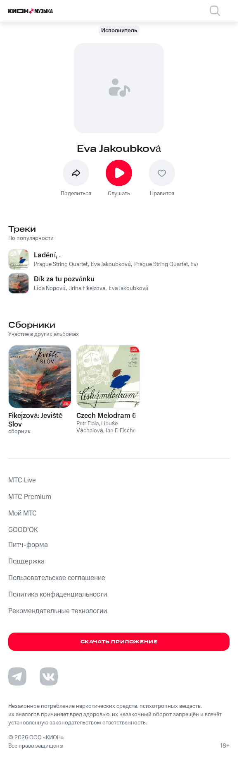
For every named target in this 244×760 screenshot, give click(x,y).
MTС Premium (29, 497)
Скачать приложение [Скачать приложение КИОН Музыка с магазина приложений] (119, 641)
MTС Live (22, 480)
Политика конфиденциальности (57, 594)
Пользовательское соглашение (56, 578)
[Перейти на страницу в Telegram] (17, 676)
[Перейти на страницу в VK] (49, 676)
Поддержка (26, 561)
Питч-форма (28, 545)
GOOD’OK (23, 530)
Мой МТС (22, 513)
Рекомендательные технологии (57, 611)
